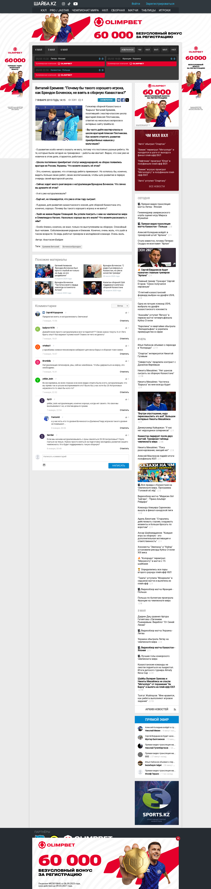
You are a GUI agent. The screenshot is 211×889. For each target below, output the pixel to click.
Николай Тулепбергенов (156, 748)
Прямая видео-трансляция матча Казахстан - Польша (171, 744)
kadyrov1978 (48, 328)
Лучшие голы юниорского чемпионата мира (154, 657)
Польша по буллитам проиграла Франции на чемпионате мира (155, 599)
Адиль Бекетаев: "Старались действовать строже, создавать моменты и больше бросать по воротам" (155, 523)
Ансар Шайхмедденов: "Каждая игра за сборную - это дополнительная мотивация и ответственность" (155, 537)
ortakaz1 (46, 345)
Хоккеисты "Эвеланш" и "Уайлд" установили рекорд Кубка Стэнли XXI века (156, 550)
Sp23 (49, 399)
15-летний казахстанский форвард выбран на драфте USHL (156, 294)
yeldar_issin (47, 379)
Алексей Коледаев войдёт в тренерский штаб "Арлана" (153, 234)
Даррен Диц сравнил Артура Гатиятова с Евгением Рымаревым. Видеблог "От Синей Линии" (156, 620)
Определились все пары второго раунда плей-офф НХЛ (154, 571)
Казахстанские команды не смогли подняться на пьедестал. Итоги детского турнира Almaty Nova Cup (156, 668)
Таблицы (148, 10)
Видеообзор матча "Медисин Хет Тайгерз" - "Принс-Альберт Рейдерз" (156, 499)
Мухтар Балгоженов (155, 739)
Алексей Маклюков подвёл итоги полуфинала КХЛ (156, 457)
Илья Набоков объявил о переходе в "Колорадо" (168, 762)
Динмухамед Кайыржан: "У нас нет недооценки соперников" (155, 429)
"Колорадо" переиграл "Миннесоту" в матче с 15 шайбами (151, 561)
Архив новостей (156, 709)
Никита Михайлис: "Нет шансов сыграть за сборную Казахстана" (156, 372)
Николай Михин (152, 730)
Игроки (164, 10)
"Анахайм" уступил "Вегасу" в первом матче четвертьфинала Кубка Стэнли (155, 318)
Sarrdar (50, 435)
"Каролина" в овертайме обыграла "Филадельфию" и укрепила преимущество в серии (156, 329)
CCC (147, 756)
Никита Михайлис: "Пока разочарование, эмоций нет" (154, 449)
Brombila (46, 361)
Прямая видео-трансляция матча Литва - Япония (154, 205)
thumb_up (126, 313)
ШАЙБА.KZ (45, 3)
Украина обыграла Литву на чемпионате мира (153, 640)
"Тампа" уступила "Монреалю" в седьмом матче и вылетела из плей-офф (155, 581)
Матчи (133, 10)
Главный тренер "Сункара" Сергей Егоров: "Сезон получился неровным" (156, 284)
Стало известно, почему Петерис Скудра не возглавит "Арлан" (155, 242)
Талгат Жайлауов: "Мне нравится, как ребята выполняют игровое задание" (156, 698)
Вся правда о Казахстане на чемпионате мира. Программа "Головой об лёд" (155, 488)
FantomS (55, 417)
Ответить (124, 321)
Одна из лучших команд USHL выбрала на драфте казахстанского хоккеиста (154, 306)
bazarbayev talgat (153, 765)
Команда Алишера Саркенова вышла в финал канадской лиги (155, 509)
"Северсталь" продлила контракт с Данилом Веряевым (157, 363)
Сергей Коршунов (54, 312)
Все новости (157, 186)
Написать (118, 465)
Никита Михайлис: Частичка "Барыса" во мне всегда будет (154, 383)
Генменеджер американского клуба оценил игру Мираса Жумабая (154, 215)
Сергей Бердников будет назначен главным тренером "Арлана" (175, 736)
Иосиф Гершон (152, 774)
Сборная (118, 10)
